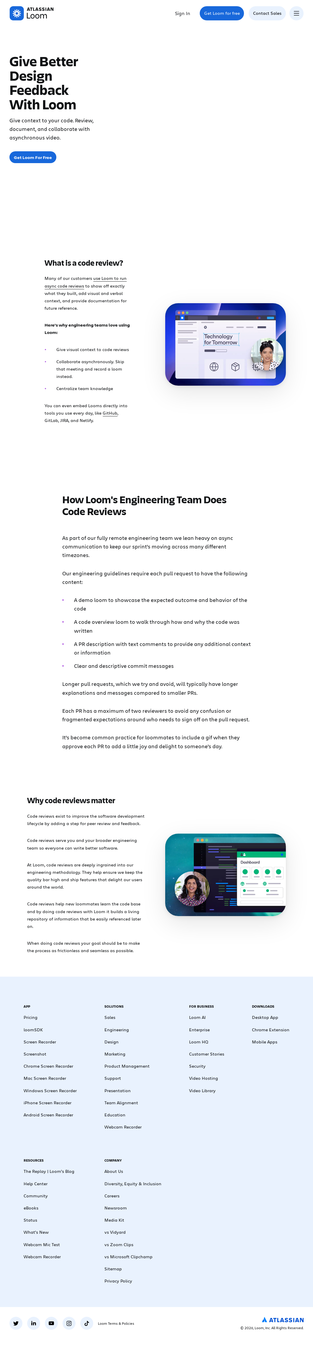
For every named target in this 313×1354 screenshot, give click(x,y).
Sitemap (113, 1269)
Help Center (35, 1183)
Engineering (116, 1029)
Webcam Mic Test (42, 1244)
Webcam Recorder (123, 1127)
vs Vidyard (115, 1232)
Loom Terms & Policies (116, 1323)
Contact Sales (267, 13)
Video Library (202, 1090)
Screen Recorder (40, 1042)
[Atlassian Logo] (283, 1320)
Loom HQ (198, 1042)
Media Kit (114, 1220)
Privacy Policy (118, 1281)
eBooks (31, 1208)
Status (30, 1220)
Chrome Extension (270, 1029)
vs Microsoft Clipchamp (128, 1256)
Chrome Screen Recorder (48, 1066)
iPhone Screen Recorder (47, 1102)
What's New (36, 1232)
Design (111, 1042)
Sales (109, 1017)
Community (36, 1196)
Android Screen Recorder (48, 1115)
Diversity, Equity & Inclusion (132, 1183)
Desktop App (265, 1017)
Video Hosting (203, 1078)
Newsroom (115, 1208)
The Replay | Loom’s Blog (49, 1171)
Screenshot (35, 1054)
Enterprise (199, 1029)
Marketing (114, 1054)
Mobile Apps (264, 1042)
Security (197, 1066)
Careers (111, 1196)
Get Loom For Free (33, 157)
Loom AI (197, 1017)
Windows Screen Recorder (50, 1090)
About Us (113, 1171)
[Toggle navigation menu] (296, 13)
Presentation (117, 1090)
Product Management (127, 1066)
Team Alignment (121, 1102)
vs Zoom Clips (118, 1244)
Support (112, 1078)
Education (114, 1115)
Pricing (30, 1017)
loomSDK (33, 1029)
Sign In (182, 13)
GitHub (110, 413)
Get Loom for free (222, 13)
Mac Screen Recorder (45, 1078)
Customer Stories (206, 1054)
